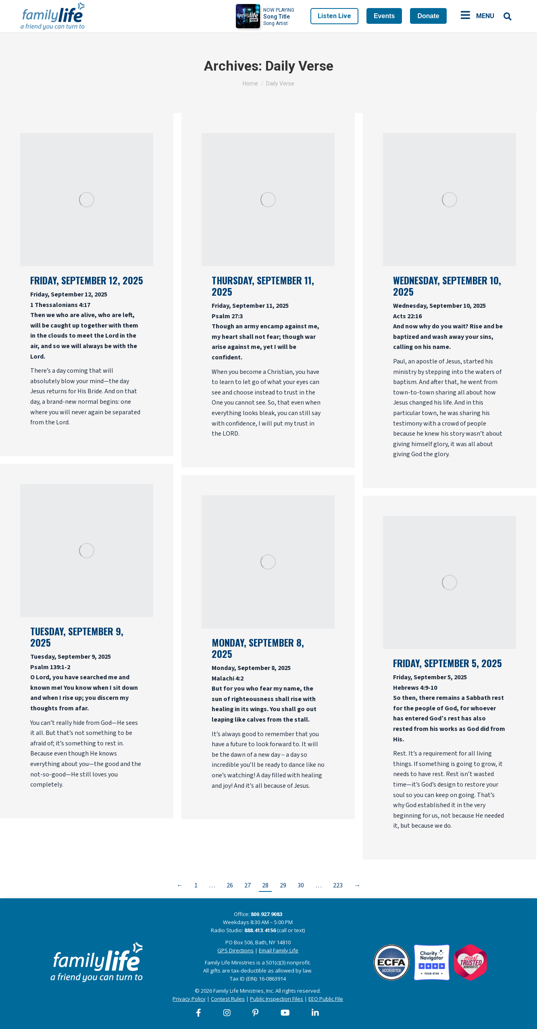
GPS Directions (235, 950)
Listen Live (334, 16)
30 (301, 885)
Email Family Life (278, 950)
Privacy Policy (189, 998)
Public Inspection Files (276, 998)
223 (338, 885)
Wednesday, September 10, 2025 (447, 285)
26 (230, 885)
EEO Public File (325, 998)
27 (247, 885)
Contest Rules (228, 998)
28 (265, 885)
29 (283, 885)
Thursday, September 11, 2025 (263, 285)
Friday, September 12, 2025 (86, 280)
